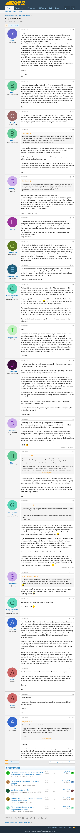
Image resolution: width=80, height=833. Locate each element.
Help (70, 827)
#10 (73, 326)
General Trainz (30, 777)
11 (12, 794)
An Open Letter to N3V (20, 790)
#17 (73, 618)
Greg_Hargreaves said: (29, 576)
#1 (73, 29)
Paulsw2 (13, 777)
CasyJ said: (25, 133)
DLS (50, 8)
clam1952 (67, 782)
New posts (8, 11)
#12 (73, 419)
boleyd (68, 791)
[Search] (73, 8)
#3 (73, 111)
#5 (73, 177)
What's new (19, 8)
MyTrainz (42, 8)
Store (57, 8)
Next (15, 25)
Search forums (17, 11)
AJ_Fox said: (26, 722)
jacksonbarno (15, 792)
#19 (73, 694)
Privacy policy (63, 827)
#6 (73, 218)
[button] (25, 8)
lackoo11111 (66, 799)
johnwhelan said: (27, 505)
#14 (73, 501)
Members (31, 8)
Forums (9, 8)
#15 (73, 572)
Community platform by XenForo (40, 831)
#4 (73, 129)
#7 (73, 241)
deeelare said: (26, 456)
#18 (73, 668)
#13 (73, 452)
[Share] (70, 29)
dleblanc (13, 811)
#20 (73, 718)
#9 (73, 284)
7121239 (9, 21)
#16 (73, 598)
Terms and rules (52, 827)
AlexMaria (14, 803)
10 (40, 792)
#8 (73, 265)
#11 (73, 360)
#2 (73, 81)
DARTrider (14, 786)
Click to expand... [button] (47, 473)
